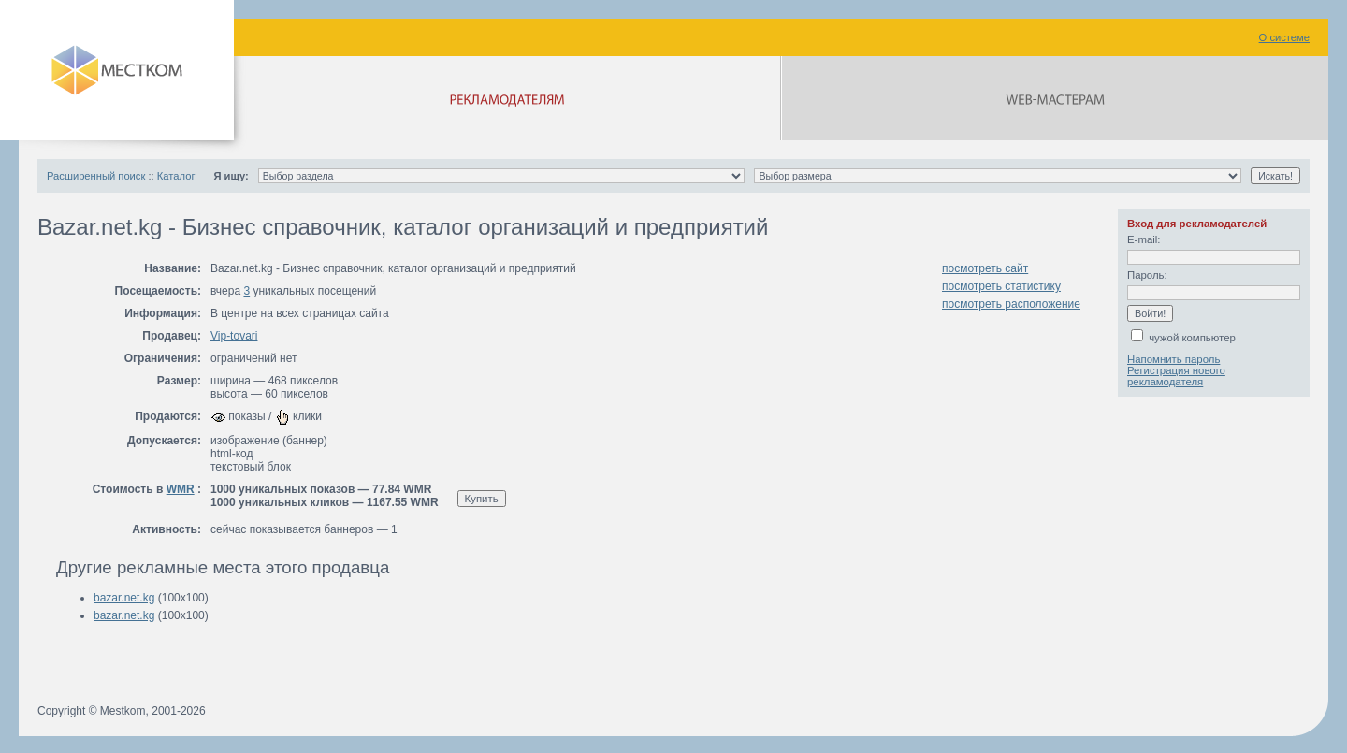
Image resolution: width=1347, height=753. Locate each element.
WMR (181, 489)
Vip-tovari (233, 335)
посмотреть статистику (1001, 286)
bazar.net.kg (124, 597)
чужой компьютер (1183, 337)
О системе (1284, 37)
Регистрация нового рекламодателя (1176, 376)
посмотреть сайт (985, 268)
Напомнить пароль (1173, 359)
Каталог (176, 175)
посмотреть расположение (1011, 304)
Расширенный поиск (96, 175)
